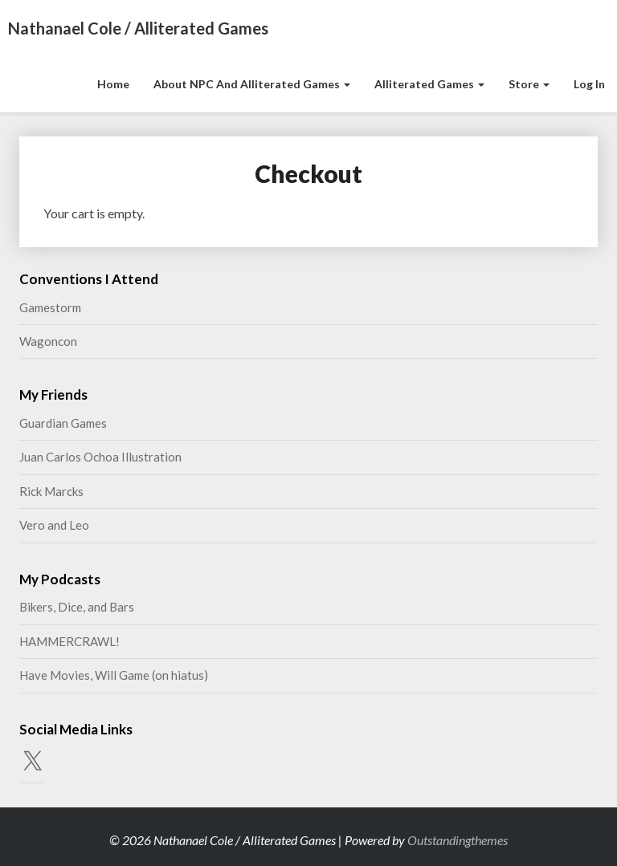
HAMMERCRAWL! (69, 641)
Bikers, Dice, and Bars (76, 607)
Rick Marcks (51, 491)
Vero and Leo (54, 525)
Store (529, 84)
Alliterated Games (429, 84)
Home (113, 84)
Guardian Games (63, 423)
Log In (589, 84)
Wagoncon (48, 341)
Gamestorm (50, 307)
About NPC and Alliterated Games (251, 84)
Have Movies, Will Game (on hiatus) (113, 675)
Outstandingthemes (457, 840)
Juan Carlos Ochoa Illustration (100, 456)
